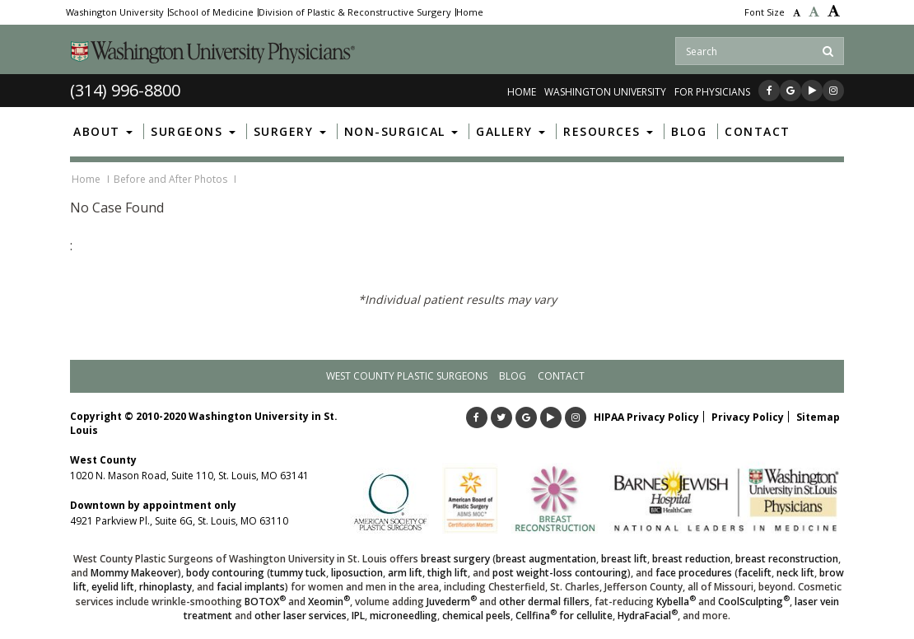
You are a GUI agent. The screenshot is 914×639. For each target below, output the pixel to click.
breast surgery (455, 559)
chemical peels (476, 616)
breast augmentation (546, 559)
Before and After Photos (170, 179)
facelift (755, 573)
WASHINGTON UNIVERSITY (605, 92)
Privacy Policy (747, 417)
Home (469, 12)
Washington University (115, 12)
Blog (512, 376)
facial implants (251, 587)
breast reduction (691, 559)
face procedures (693, 573)
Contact (561, 376)
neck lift (795, 573)
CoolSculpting (754, 602)
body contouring (225, 573)
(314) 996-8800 (125, 90)
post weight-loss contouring (559, 573)
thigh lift (447, 573)
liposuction (357, 573)
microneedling (403, 616)
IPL (358, 616)
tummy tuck (298, 573)
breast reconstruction (786, 559)
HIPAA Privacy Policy (646, 417)
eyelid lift (112, 587)
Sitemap (818, 417)
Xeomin (329, 602)
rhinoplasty (165, 587)
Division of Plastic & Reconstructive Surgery (355, 12)
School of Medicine (211, 12)
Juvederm (452, 602)
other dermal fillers (544, 602)
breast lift (624, 559)
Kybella (676, 602)
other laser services (300, 616)
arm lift (405, 573)
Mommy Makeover (134, 573)
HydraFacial (648, 616)
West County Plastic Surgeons (406, 376)
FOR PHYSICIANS (712, 92)
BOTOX (265, 602)
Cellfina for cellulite (564, 616)
